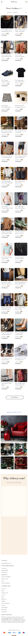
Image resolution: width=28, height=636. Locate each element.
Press (2, 597)
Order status (4, 572)
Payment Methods (5, 583)
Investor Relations (5, 603)
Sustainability (4, 607)
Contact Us (4, 568)
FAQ (2, 581)
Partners (3, 605)
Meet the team (4, 592)
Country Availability (6, 576)
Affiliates (3, 601)
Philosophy (3, 609)
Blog (2, 590)
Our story (3, 588)
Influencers (3, 599)
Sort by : (9, 12)
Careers (3, 595)
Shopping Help (4, 570)
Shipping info (4, 574)
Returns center (4, 578)
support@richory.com (6, 563)
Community (4, 611)
